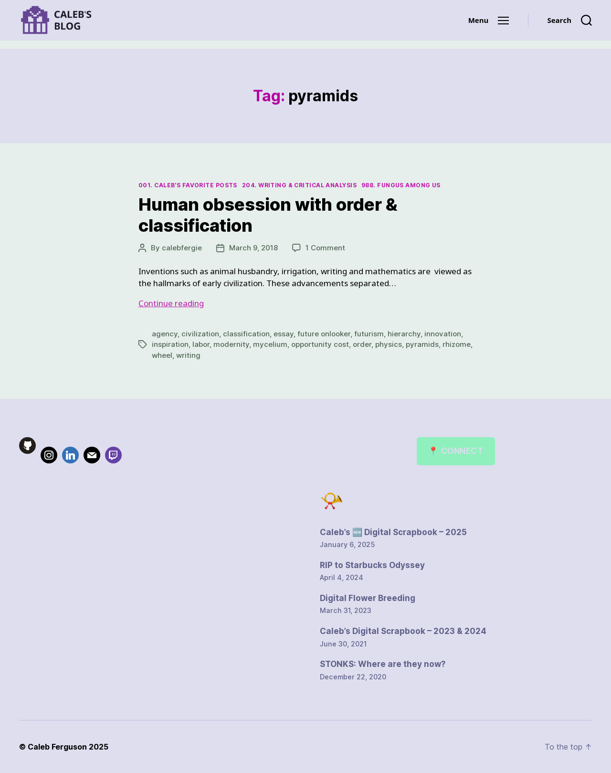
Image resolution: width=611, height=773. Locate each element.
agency (165, 333)
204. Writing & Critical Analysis (299, 185)
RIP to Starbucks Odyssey (372, 565)
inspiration (170, 344)
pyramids (422, 344)
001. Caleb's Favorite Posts (187, 185)
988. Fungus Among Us (401, 185)
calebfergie (182, 247)
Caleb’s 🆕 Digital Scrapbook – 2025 (393, 532)
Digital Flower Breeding (367, 598)
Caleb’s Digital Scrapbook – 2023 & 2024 (403, 631)
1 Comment (325, 247)
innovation (442, 333)
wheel (162, 355)
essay (284, 333)
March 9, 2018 (253, 247)
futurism (369, 333)
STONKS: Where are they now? (382, 664)
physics (388, 344)
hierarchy (404, 333)
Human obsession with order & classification (268, 215)
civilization (200, 333)
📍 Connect (455, 451)
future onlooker (323, 333)
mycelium (270, 344)
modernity (231, 344)
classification (246, 333)
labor (201, 344)
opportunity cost (320, 344)
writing (188, 355)
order (362, 344)
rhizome (456, 344)
